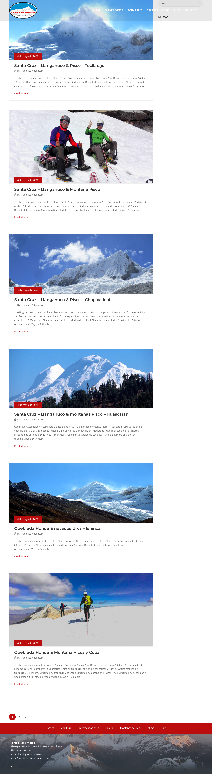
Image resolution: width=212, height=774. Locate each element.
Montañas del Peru (130, 728)
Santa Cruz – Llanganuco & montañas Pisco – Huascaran (71, 414)
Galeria (109, 728)
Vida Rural (66, 728)
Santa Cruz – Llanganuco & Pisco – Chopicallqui (62, 299)
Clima (151, 728)
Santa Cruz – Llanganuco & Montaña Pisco (57, 189)
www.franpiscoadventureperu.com (30, 758)
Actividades (135, 10)
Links (163, 728)
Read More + (21, 93)
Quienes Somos (114, 10)
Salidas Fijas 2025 (158, 10)
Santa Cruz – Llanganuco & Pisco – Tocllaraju (59, 65)
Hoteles (50, 728)
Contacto (191, 10)
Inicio (96, 10)
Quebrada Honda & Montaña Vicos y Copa (57, 652)
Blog (177, 10)
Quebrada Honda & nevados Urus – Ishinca (57, 528)
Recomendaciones (89, 728)
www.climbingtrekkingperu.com (28, 754)
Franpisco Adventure (32, 70)
